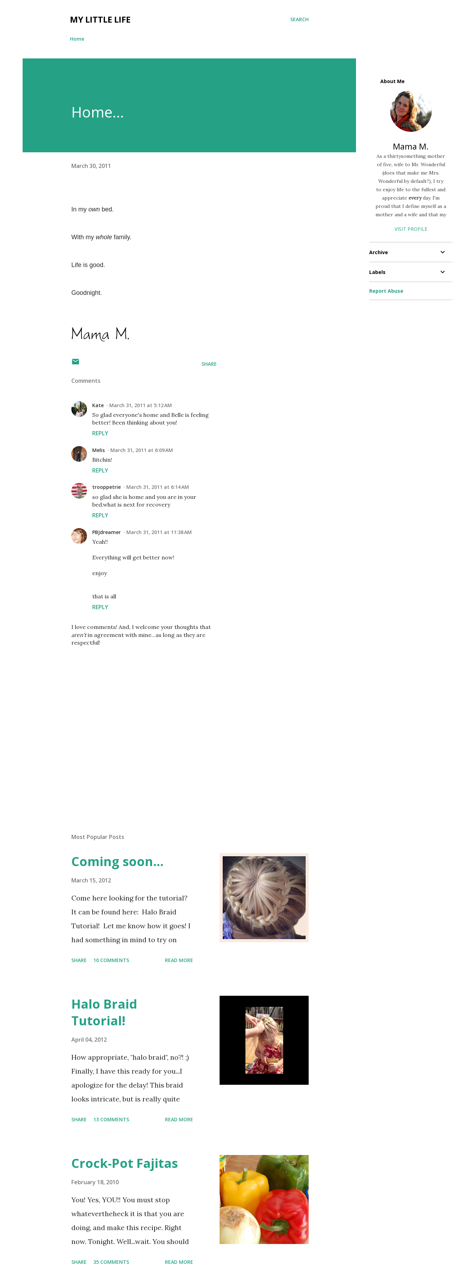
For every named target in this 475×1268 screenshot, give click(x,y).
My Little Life (100, 19)
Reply (100, 433)
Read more (179, 960)
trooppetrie (106, 487)
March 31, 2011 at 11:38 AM (159, 532)
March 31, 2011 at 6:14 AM (157, 487)
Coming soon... (117, 861)
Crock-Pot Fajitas (124, 1163)
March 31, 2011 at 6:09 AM (141, 450)
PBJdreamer (106, 532)
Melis (98, 450)
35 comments (111, 1262)
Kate (98, 405)
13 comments (111, 1119)
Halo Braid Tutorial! (104, 1012)
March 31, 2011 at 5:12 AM (140, 405)
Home (77, 38)
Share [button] (209, 364)
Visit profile (411, 229)
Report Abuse (386, 291)
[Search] (299, 19)
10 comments (111, 960)
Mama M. (411, 146)
